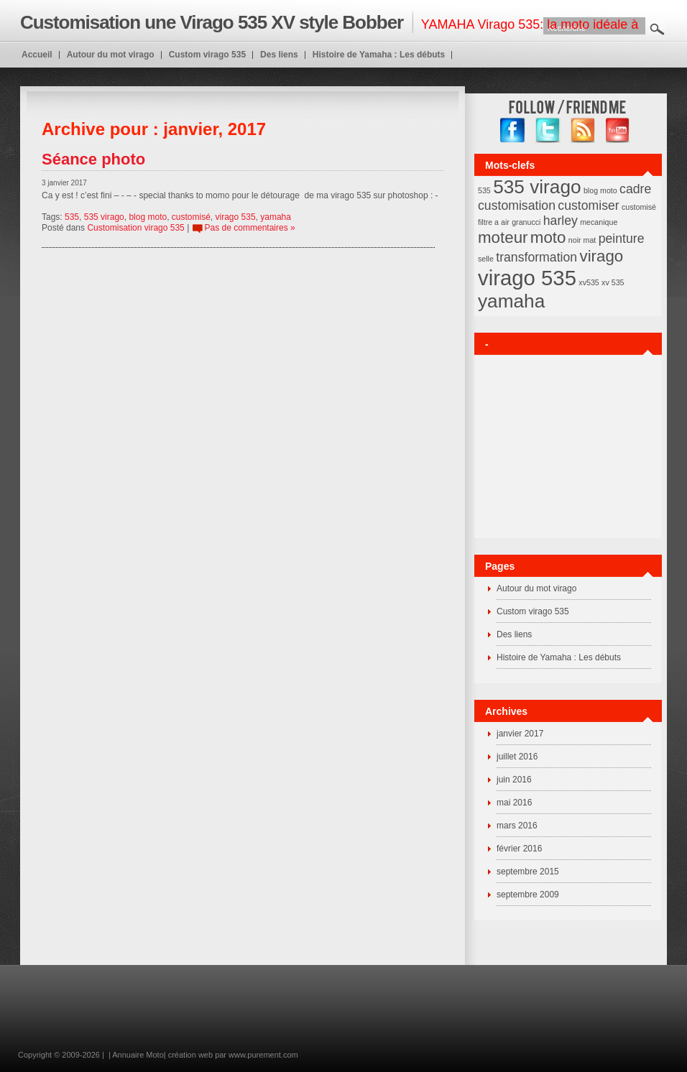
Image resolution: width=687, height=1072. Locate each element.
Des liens (514, 634)
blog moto (148, 217)
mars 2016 (517, 826)
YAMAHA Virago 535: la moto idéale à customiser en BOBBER (329, 27)
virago (601, 256)
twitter (548, 130)
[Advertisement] (276, 1018)
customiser (588, 205)
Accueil (37, 55)
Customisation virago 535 (135, 228)
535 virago (104, 217)
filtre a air (494, 222)
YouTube (618, 130)
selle (486, 258)
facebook (512, 130)
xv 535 (612, 282)
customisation (516, 205)
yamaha (275, 217)
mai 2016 (514, 803)
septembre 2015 (528, 872)
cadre (635, 189)
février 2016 (519, 849)
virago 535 (236, 217)
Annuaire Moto (138, 1054)
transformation (536, 257)
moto (548, 237)
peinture (622, 238)
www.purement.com (263, 1054)
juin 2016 (514, 780)
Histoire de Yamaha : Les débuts (559, 657)
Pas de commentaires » (250, 228)
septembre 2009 (528, 895)
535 (72, 217)
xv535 (588, 282)
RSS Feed (583, 130)
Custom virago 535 (533, 611)
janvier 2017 (520, 734)
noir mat (582, 240)
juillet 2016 (517, 757)
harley (560, 220)
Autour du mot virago (536, 588)
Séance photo (93, 159)
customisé (191, 217)
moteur (503, 237)
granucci (526, 222)
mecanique (598, 222)
